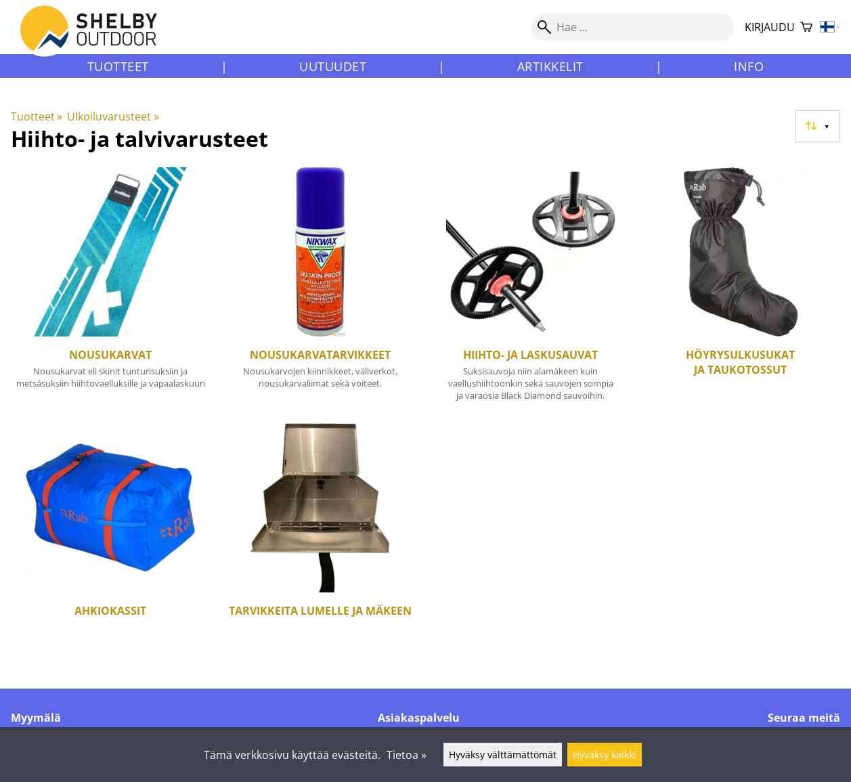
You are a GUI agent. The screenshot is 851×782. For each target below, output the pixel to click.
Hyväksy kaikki (604, 754)
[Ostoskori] (806, 27)
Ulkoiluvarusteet (112, 116)
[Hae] (632, 27)
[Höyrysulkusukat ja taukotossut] (740, 289)
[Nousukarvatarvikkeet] (320, 289)
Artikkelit (550, 66)
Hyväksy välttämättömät (503, 754)
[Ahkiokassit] (110, 537)
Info (749, 66)
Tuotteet (118, 66)
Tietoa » (407, 754)
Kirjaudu (770, 27)
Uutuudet (332, 66)
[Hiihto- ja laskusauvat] (530, 289)
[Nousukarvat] (110, 289)
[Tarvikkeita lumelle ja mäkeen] (320, 537)
